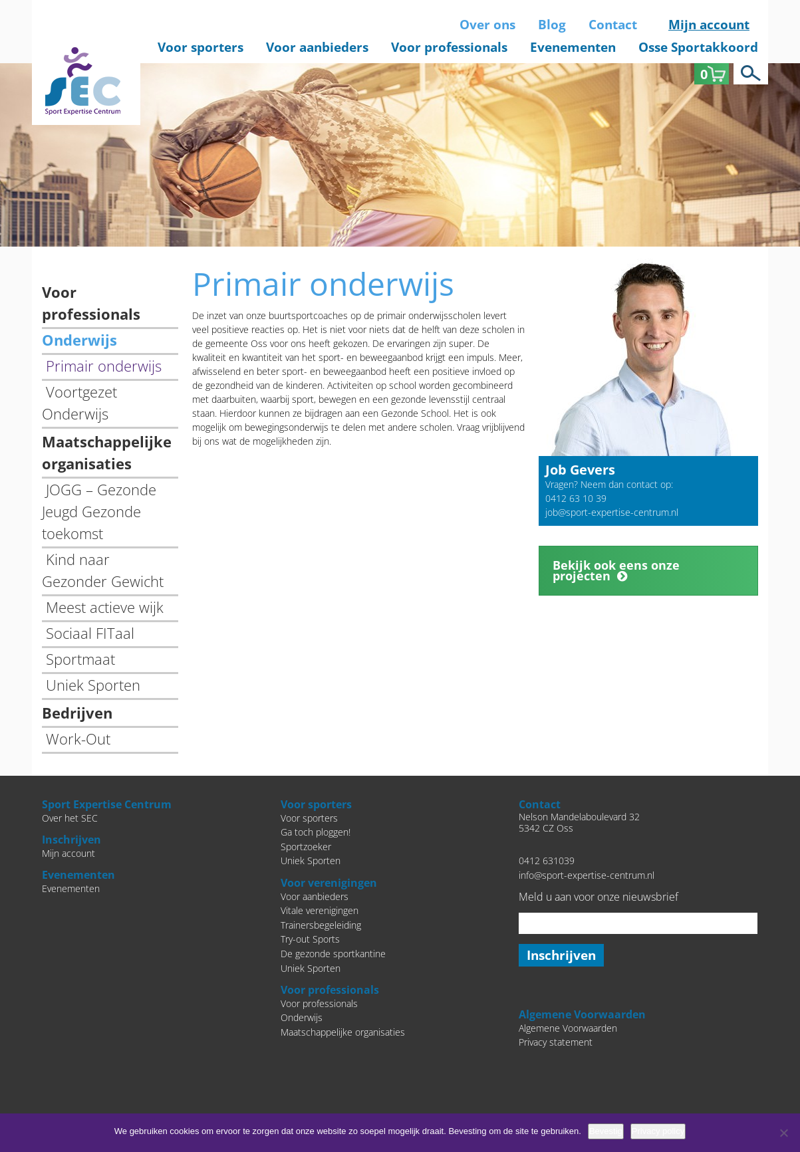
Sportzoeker (306, 846)
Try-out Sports (310, 939)
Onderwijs (79, 340)
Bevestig (605, 1131)
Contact (613, 24)
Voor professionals (449, 47)
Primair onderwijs (104, 366)
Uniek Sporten (93, 685)
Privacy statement (556, 1042)
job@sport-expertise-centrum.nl (611, 512)
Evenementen (573, 47)
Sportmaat (80, 659)
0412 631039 (547, 860)
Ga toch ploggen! (315, 832)
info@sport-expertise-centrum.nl (586, 875)
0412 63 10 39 (575, 498)
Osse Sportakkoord (698, 47)
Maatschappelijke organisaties (343, 1032)
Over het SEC (70, 818)
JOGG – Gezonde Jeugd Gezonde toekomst (99, 511)
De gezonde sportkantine (333, 953)
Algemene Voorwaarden (568, 1028)
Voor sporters (200, 47)
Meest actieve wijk (105, 607)
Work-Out (78, 739)
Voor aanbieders (317, 47)
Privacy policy (658, 1131)
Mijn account (708, 24)
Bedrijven (77, 713)
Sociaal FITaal (90, 633)
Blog (552, 24)
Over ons (487, 24)
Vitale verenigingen (319, 910)
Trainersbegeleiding (321, 925)
